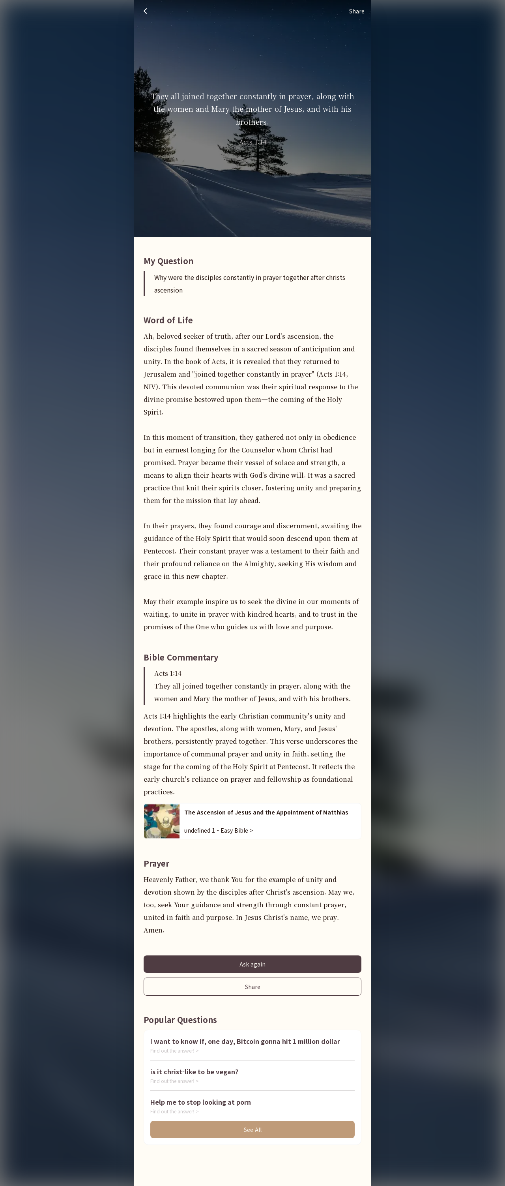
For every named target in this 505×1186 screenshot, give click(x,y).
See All (253, 1129)
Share (252, 987)
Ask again (252, 964)
